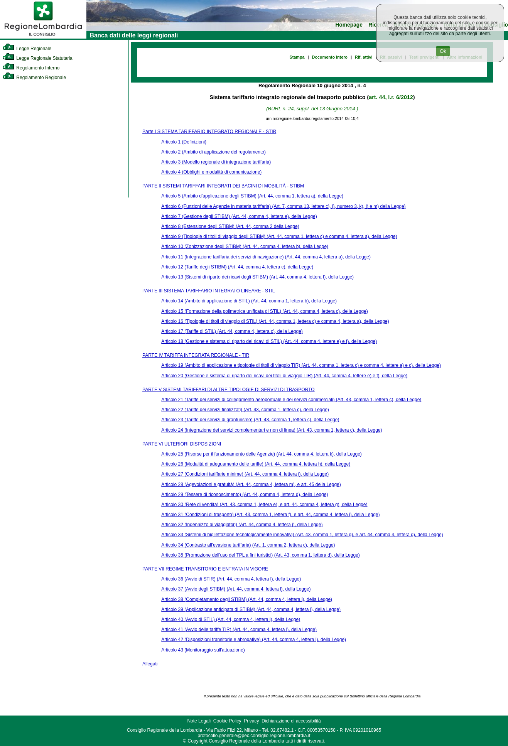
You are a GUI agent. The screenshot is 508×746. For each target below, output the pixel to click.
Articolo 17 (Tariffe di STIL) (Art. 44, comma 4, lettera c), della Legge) (232, 331)
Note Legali (199, 721)
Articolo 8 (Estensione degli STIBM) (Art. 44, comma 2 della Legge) (230, 226)
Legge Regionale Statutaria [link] (37, 58)
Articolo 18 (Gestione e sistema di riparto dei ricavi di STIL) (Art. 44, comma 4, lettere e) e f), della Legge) (269, 341)
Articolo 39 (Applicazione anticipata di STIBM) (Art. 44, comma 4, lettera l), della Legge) (251, 609)
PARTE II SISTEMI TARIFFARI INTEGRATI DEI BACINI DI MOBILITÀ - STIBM (223, 186)
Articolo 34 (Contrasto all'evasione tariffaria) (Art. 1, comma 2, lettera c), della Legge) (248, 545)
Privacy (251, 721)
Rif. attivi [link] (364, 57)
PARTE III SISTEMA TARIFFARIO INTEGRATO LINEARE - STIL (208, 291)
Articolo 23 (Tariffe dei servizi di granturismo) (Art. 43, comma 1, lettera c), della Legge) (250, 419)
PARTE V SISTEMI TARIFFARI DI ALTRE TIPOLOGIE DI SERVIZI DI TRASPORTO (228, 389)
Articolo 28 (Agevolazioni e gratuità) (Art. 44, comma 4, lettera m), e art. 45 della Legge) (251, 484)
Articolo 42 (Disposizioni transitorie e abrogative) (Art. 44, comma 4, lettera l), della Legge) (253, 639)
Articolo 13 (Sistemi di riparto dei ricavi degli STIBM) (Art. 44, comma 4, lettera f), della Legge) (257, 277)
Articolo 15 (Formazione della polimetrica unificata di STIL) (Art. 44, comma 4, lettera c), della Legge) (264, 311)
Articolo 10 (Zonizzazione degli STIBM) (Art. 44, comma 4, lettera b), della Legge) (244, 246)
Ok (443, 51)
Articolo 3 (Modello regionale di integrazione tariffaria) (216, 162)
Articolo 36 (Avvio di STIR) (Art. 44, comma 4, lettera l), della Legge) (231, 579)
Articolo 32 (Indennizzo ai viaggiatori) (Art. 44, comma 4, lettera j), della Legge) (241, 524)
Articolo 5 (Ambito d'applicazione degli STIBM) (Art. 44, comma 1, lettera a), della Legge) (252, 196)
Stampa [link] (297, 57)
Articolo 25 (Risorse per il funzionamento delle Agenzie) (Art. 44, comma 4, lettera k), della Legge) (261, 454)
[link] (43, 37)
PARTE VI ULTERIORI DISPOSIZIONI (181, 444)
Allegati (149, 664)
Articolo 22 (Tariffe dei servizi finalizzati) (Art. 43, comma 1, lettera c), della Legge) (245, 409)
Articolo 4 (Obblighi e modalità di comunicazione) (211, 172)
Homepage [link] (349, 25)
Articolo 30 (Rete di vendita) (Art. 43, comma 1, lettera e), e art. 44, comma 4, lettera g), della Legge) (264, 504)
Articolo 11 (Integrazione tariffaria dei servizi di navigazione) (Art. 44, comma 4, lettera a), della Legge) (266, 257)
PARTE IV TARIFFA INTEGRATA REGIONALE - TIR (195, 355)
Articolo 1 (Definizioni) (183, 142)
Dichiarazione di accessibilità (291, 721)
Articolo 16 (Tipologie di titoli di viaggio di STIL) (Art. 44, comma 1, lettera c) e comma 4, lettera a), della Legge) (275, 321)
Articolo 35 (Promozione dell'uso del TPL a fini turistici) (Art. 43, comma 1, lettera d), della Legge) (260, 555)
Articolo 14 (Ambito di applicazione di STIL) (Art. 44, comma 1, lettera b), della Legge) (249, 301)
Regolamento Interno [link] (30, 68)
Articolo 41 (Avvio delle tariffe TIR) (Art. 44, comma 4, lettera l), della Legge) (239, 629)
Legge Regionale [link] (26, 48)
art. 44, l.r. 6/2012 (391, 97)
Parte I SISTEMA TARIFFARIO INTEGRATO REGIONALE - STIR (209, 131)
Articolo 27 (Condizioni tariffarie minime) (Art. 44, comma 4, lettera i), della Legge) (245, 474)
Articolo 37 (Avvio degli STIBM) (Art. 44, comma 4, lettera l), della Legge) (236, 589)
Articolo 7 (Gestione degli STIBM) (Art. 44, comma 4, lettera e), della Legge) (239, 216)
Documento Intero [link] (330, 57)
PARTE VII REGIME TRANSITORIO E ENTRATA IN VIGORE (205, 569)
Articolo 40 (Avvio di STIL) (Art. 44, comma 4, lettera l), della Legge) (230, 619)
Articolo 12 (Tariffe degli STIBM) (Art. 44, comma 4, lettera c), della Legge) (237, 267)
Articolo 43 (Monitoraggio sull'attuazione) (203, 650)
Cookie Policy (227, 721)
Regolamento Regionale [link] (34, 77)
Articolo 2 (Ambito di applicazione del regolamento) (213, 152)
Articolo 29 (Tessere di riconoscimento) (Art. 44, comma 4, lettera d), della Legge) (244, 494)
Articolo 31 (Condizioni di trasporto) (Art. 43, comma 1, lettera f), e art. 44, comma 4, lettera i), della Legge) (270, 514)
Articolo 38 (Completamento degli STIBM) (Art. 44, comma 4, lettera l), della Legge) (246, 599)
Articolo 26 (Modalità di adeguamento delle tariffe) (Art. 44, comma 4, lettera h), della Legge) (255, 464)
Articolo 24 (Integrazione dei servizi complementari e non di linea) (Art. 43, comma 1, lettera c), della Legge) (271, 430)
